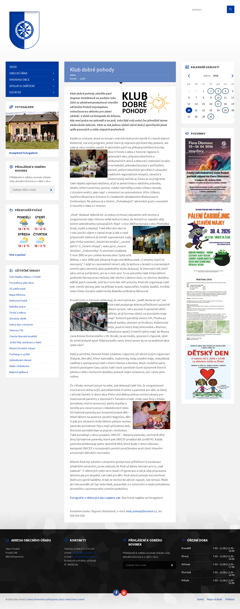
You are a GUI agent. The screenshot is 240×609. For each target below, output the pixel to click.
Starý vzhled (65, 599)
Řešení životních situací (22, 348)
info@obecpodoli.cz (83, 552)
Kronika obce (19, 79)
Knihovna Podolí (18, 300)
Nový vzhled (78, 599)
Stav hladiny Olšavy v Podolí (24, 276)
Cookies (29, 599)
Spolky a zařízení (22, 86)
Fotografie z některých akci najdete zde (95, 498)
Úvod (13, 67)
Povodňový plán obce (21, 282)
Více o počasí (17, 254)
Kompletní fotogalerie (23, 153)
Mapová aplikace (18, 372)
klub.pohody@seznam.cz (141, 511)
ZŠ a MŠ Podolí (17, 288)
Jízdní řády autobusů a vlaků (25, 342)
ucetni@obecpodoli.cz (85, 556)
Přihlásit (229, 599)
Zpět (82, 78)
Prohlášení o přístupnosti (46, 599)
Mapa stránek (214, 599)
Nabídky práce (17, 306)
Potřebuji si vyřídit (19, 354)
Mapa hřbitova (17, 294)
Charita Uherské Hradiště (23, 336)
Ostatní (15, 92)
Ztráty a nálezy (17, 312)
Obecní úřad (18, 73)
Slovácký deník (17, 318)
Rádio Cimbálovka (19, 366)
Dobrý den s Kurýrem (21, 324)
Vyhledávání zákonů (20, 360)
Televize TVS (16, 330)
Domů (73, 78)
